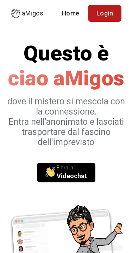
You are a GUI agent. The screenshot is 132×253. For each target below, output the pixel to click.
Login (104, 13)
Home (71, 13)
